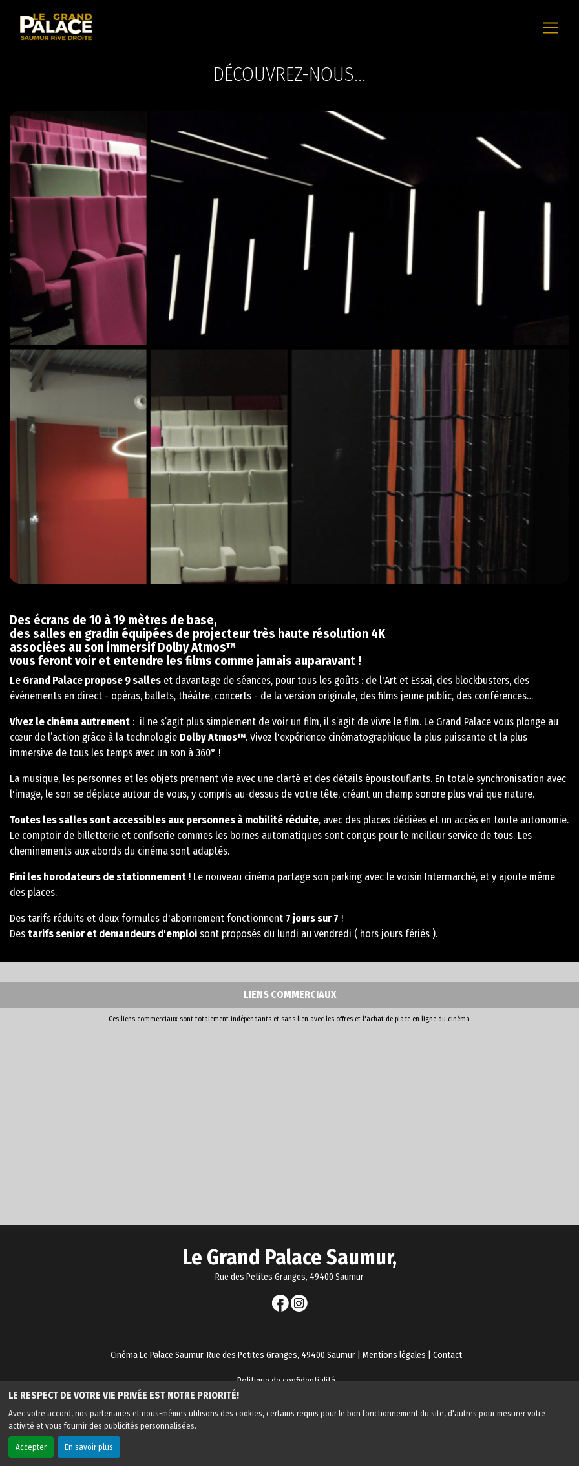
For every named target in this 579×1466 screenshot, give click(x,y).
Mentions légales (394, 1355)
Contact (447, 1355)
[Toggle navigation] (550, 28)
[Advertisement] (289, 1121)
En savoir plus (89, 1447)
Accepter (31, 1447)
